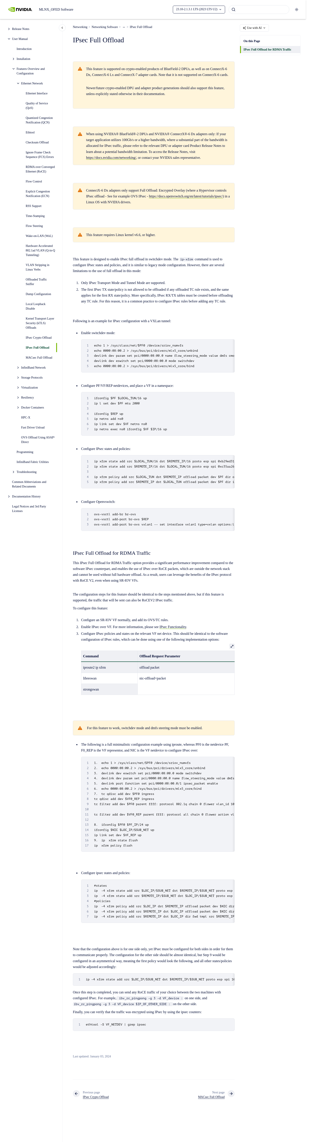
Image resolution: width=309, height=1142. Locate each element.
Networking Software (105, 27)
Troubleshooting (27, 472)
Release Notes (20, 29)
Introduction (24, 49)
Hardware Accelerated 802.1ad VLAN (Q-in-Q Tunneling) (40, 250)
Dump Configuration (38, 294)
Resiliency (27, 397)
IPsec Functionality (172, 627)
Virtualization (29, 387)
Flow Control (34, 181)
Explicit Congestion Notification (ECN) (38, 194)
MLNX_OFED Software (56, 9)
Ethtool (30, 132)
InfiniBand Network (33, 367)
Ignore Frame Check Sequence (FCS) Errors (40, 155)
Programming (25, 452)
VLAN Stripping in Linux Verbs (37, 267)
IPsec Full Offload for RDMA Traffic (267, 49)
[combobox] (259, 9)
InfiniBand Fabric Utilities (33, 462)
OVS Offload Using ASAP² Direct (38, 440)
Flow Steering (34, 226)
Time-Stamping (35, 216)
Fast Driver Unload (33, 427)
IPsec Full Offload (37, 347)
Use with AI (254, 28)
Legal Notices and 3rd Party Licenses (29, 509)
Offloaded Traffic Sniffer (36, 282)
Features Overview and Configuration (31, 71)
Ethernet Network (32, 83)
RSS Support (34, 206)
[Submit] (233, 9)
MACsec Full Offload (39, 357)
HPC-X (25, 417)
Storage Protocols (32, 377)
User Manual (20, 39)
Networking (80, 27)
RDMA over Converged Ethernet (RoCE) (40, 169)
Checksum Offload (37, 142)
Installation (23, 59)
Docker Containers (32, 407)
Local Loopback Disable (36, 306)
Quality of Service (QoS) (37, 106)
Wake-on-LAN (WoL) (39, 236)
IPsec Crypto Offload (39, 337)
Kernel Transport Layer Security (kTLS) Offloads (40, 323)
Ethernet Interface (37, 93)
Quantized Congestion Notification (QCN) (39, 120)
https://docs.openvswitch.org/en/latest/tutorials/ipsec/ (186, 196)
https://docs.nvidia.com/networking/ (111, 157)
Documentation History (26, 496)
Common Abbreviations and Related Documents (29, 484)
